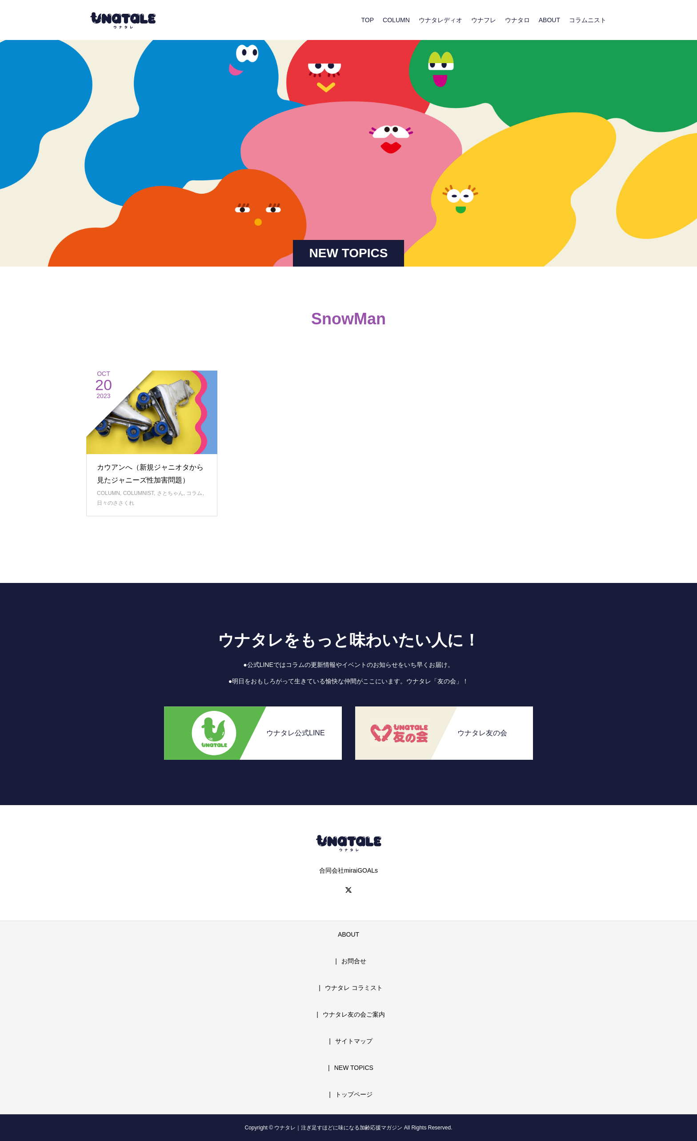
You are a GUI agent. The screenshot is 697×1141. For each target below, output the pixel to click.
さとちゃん (170, 493)
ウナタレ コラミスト (354, 987)
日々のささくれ (115, 503)
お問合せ (353, 961)
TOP (367, 20)
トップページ (354, 1094)
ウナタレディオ (440, 20)
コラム (194, 493)
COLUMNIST (138, 493)
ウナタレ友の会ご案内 (354, 1014)
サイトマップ (354, 1041)
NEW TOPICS (353, 1067)
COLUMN (396, 20)
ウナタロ (517, 20)
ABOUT (549, 20)
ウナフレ (483, 20)
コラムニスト (587, 20)
